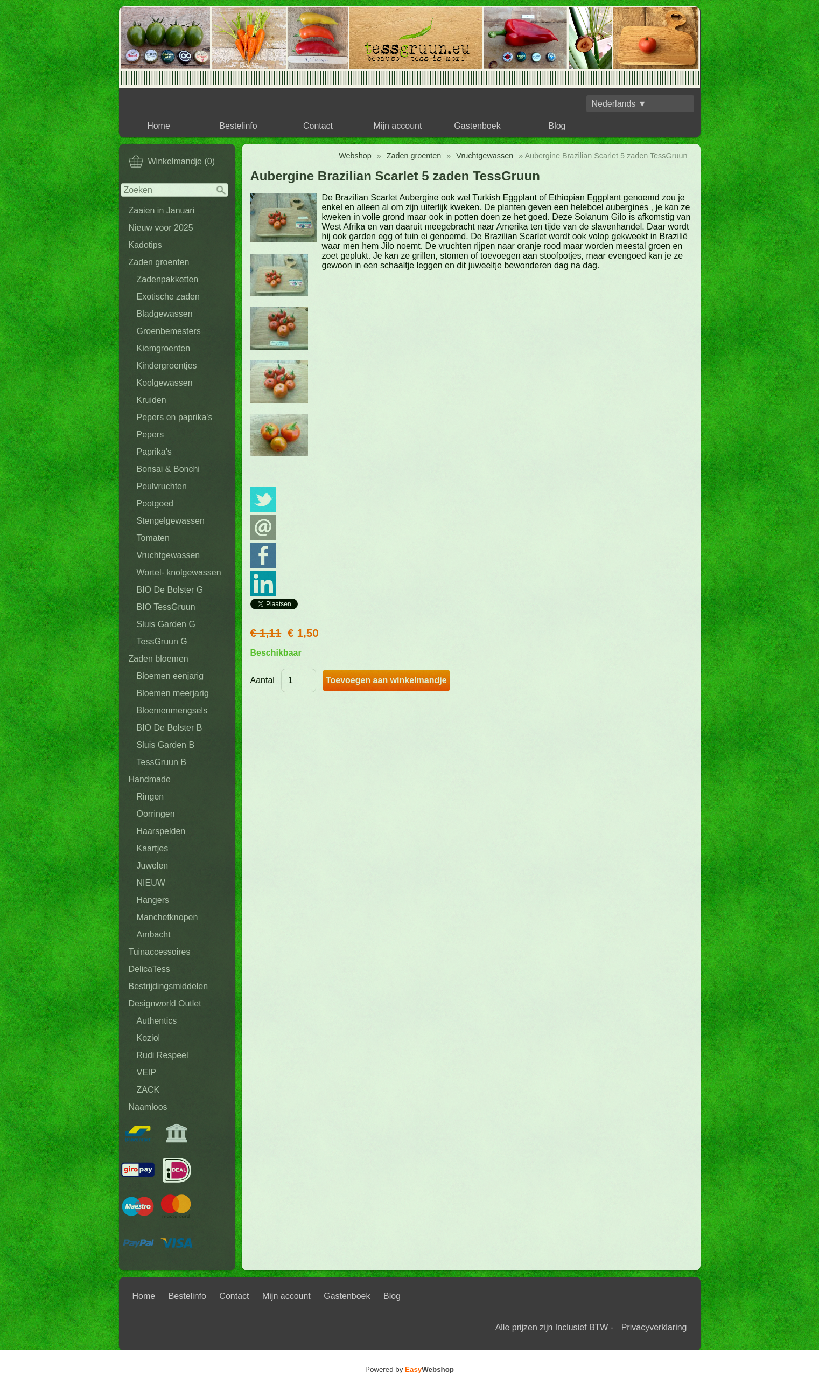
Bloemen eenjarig (170, 675)
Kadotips (145, 244)
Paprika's (154, 451)
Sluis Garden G (166, 624)
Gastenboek (477, 125)
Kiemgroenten (164, 348)
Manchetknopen (167, 917)
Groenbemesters (169, 331)
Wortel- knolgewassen (179, 572)
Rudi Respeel (162, 1055)
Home (158, 125)
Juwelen (153, 865)
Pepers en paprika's (175, 417)
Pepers (150, 434)
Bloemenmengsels (172, 710)
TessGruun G (162, 641)
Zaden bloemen (158, 658)
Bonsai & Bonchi (168, 469)
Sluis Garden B (166, 744)
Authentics (157, 1020)
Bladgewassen (165, 313)
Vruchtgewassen (168, 555)
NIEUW (151, 882)
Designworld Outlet (165, 1003)
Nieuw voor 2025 (161, 227)
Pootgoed (155, 503)
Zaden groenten (159, 262)
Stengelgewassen (171, 520)
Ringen (150, 796)
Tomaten (153, 538)
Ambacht (154, 934)
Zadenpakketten (168, 279)
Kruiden (151, 400)
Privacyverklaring (654, 1327)
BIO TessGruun (166, 607)
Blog (556, 125)
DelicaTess (149, 969)
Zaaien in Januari (162, 210)
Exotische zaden (168, 296)
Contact (318, 125)
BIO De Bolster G (170, 589)
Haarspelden (161, 831)
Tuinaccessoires (160, 951)
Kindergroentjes (167, 365)
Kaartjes (153, 848)
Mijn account (398, 125)
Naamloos (148, 1107)
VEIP (146, 1072)
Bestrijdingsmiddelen (168, 986)
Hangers (153, 900)
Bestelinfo (238, 125)
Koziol (148, 1038)
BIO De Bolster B (169, 727)
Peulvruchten (162, 486)
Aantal (262, 680)
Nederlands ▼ (619, 103)
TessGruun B (161, 762)
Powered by (409, 1369)
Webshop (355, 155)
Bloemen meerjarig (173, 693)
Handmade (150, 779)
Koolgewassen (165, 382)
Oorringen (156, 813)
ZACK (148, 1089)
